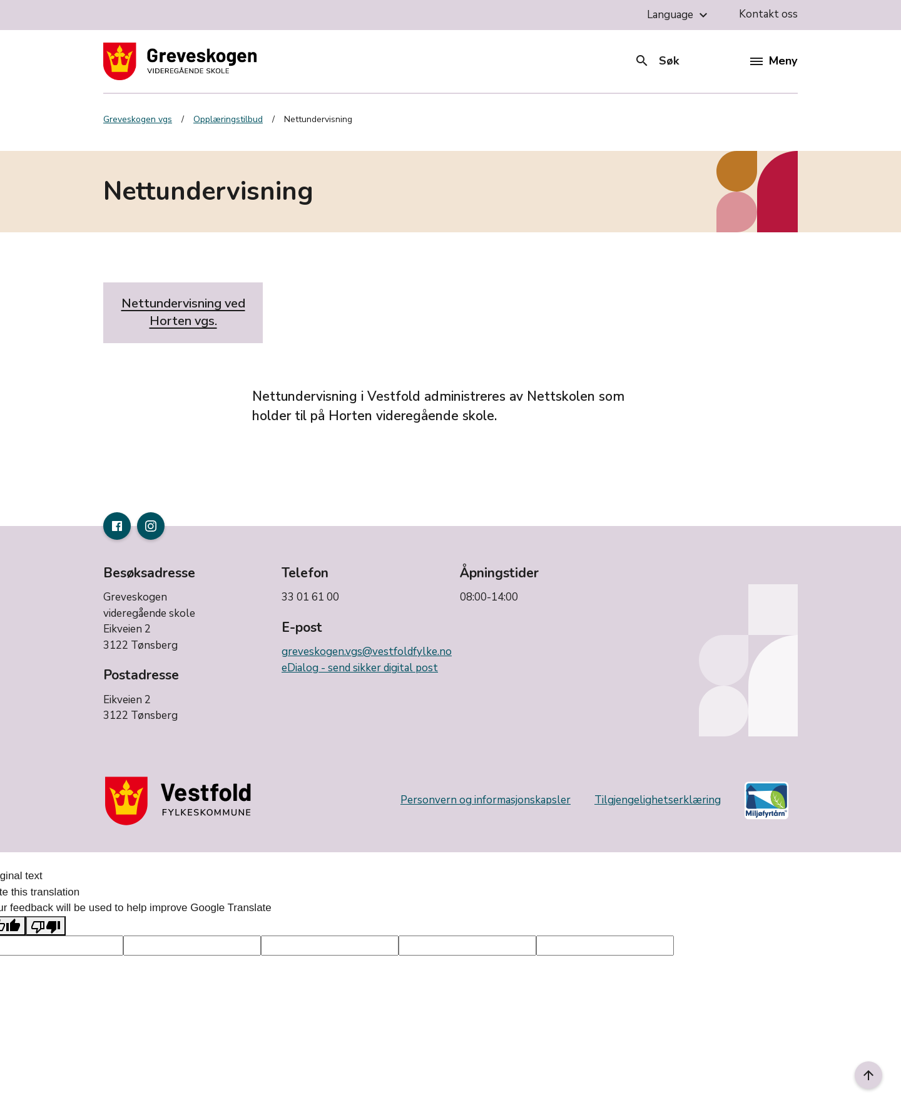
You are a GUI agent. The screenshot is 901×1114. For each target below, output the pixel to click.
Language (679, 15)
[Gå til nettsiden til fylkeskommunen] (180, 800)
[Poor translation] (46, 926)
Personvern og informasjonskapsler (485, 800)
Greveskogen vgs (137, 119)
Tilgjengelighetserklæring (657, 800)
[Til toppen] (868, 1075)
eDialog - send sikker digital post (360, 668)
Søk (656, 60)
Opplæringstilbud (228, 119)
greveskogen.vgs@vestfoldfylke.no (367, 651)
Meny (773, 60)
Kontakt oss (768, 14)
